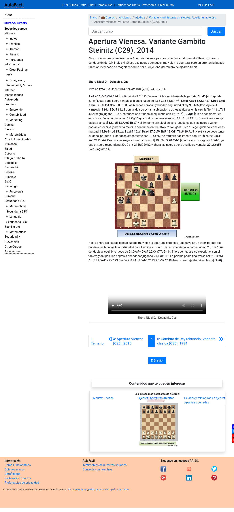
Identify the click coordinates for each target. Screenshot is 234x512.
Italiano (14, 54)
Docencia (11, 163)
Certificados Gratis (128, 5)
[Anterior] (127, 341)
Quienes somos (15, 469)
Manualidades (14, 95)
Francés (14, 44)
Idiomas (10, 33)
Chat (91, 5)
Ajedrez (140, 17)
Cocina (9, 124)
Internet (10, 90)
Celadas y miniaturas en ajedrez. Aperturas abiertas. (183, 17)
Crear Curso (166, 5)
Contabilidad (17, 114)
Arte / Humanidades (18, 139)
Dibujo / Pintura (15, 158)
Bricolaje (10, 177)
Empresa (10, 104)
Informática (12, 64)
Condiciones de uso (77, 489)
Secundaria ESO (15, 201)
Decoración (12, 167)
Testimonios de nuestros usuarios (105, 465)
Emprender (16, 109)
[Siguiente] (190, 341)
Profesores (149, 5)
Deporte (10, 153)
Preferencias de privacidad (22, 482)
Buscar (216, 31)
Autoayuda (11, 99)
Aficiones (11, 144)
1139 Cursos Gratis (74, 5)
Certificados (12, 474)
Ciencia (9, 129)
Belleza (9, 172)
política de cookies (120, 489)
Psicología (11, 186)
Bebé (8, 181)
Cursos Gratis (15, 23)
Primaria (10, 196)
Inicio (8, 15)
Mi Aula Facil (206, 5)
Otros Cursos (13, 246)
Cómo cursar (105, 5)
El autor (157, 360)
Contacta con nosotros (97, 469)
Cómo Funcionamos (18, 465)
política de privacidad (98, 489)
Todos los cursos (16, 28)
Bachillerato (12, 226)
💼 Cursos (108, 17)
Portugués (16, 60)
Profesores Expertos (18, 478)
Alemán (14, 49)
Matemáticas (18, 134)
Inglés (13, 38)
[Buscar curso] (145, 31)
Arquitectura (12, 251)
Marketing (15, 120)
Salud (8, 148)
